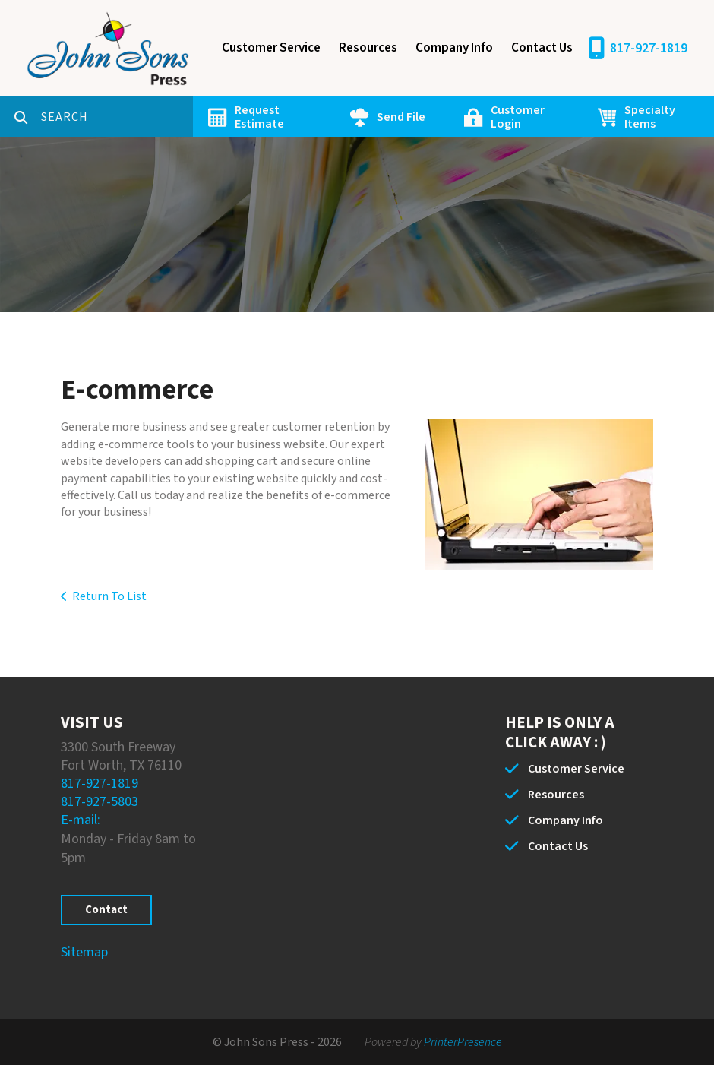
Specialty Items (649, 117)
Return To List (109, 596)
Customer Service (271, 48)
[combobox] (117, 116)
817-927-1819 (648, 48)
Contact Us (542, 48)
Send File (401, 117)
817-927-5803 (99, 801)
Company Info (454, 48)
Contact (106, 910)
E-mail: (80, 820)
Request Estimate (259, 117)
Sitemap (84, 952)
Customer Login (518, 117)
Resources (368, 48)
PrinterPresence (463, 1042)
